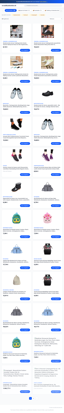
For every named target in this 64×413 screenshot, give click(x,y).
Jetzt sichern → (44, 1)
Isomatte (42, 15)
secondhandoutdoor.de (9, 5)
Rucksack (25, 15)
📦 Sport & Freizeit (24, 10)
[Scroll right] (61, 10)
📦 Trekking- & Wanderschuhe (53, 10)
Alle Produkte (10, 10)
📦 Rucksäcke (37, 10)
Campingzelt (33, 15)
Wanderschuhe (16, 15)
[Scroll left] (3, 10)
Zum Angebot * (25, 50)
